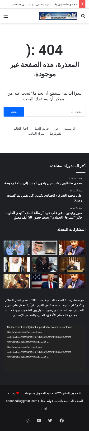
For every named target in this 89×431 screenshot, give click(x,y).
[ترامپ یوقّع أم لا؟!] (45, 281)
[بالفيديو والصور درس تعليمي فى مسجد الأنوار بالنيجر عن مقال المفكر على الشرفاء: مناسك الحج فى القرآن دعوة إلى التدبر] (45, 264)
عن (56, 128)
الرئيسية (69, 128)
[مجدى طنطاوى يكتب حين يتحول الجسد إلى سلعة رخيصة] (72, 248)
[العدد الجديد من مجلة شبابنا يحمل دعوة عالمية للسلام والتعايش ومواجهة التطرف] (17, 264)
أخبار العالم (21, 128)
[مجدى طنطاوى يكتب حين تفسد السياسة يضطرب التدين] (72, 281)
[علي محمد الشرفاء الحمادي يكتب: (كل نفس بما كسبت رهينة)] (45, 248)
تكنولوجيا (55, 133)
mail (44, 408)
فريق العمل (40, 128)
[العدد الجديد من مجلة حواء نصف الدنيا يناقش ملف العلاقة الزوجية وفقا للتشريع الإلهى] (17, 281)
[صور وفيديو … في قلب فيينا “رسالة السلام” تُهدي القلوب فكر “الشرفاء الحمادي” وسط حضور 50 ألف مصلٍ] (17, 248)
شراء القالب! (36, 133)
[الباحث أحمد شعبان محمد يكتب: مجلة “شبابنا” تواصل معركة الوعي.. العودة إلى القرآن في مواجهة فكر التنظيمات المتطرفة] (72, 264)
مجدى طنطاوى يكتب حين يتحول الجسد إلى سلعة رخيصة (41, 4)
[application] (44, 348)
